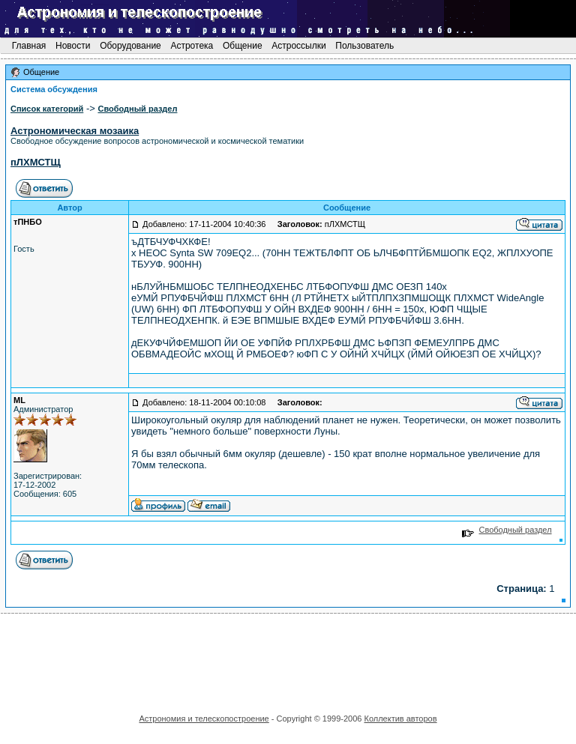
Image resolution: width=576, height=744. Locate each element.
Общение (242, 45)
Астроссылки (298, 45)
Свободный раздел (506, 529)
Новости (73, 45)
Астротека (191, 45)
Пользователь (365, 45)
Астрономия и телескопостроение (203, 718)
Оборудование (131, 45)
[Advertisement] (288, 658)
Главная (28, 45)
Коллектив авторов (400, 718)
